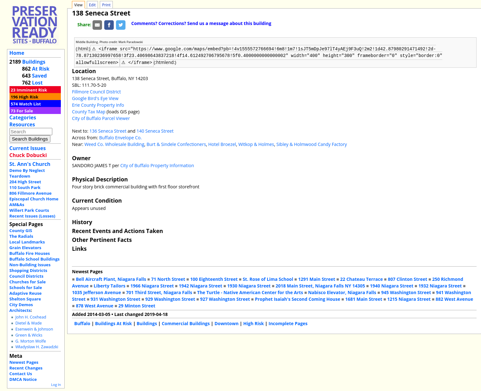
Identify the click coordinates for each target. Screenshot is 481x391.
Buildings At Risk (113, 323)
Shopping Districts (29, 270)
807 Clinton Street (407, 278)
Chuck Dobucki (28, 155)
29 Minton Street (137, 305)
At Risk (40, 68)
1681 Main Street (363, 298)
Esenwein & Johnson (34, 329)
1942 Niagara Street (200, 285)
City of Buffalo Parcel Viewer (101, 118)
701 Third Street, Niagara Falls (159, 292)
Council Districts (26, 276)
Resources (22, 124)
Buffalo (82, 323)
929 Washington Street (170, 298)
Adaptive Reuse (26, 293)
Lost (37, 82)
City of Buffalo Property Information (157, 165)
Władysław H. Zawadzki (36, 347)
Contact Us (21, 373)
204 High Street (25, 182)
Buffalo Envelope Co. (120, 137)
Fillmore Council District (96, 91)
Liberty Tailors (109, 285)
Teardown (20, 176)
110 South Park (25, 187)
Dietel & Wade (28, 323)
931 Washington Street (115, 298)
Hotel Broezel (222, 144)
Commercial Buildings (186, 323)
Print (106, 5)
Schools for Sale (26, 287)
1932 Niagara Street (440, 285)
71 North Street (168, 278)
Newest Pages (24, 362)
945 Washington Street (406, 292)
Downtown (227, 323)
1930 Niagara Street (249, 285)
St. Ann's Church (30, 164)
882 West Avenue (454, 298)
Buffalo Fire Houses (30, 253)
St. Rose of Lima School (268, 278)
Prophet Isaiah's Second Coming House (297, 298)
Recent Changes (26, 368)
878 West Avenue (94, 305)
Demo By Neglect (27, 170)
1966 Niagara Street (152, 285)
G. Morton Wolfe (30, 341)
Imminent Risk (31, 90)
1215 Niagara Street (409, 298)
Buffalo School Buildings (35, 259)
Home (17, 52)
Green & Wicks (28, 335)
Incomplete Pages (288, 323)
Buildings (33, 61)
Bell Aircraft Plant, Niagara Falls (111, 278)
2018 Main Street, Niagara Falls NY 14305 (320, 285)
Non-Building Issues (30, 265)
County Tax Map (88, 111)
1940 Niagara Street (392, 285)
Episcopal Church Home (34, 199)
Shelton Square (25, 299)
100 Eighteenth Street (214, 278)
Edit (92, 5)
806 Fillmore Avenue (31, 193)
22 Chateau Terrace (361, 278)
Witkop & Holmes (256, 144)
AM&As (17, 204)
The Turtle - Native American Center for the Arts (250, 292)
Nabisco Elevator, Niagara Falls (342, 292)
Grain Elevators (26, 247)
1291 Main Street (316, 278)
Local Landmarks (27, 242)
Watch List (30, 104)
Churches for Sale (28, 282)
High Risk (28, 97)
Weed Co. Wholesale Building (114, 144)
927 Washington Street (225, 298)
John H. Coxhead (30, 317)
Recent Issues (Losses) (32, 216)
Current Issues (28, 148)
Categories (23, 117)
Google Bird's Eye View (95, 98)
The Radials (21, 236)
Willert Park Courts (29, 210)
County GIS (21, 230)
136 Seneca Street (107, 130)
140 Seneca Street (155, 130)
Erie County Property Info (98, 104)
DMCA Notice (23, 379)
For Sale (24, 111)
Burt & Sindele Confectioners (176, 144)
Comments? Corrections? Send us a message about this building (201, 23)
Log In (56, 384)
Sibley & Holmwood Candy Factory (311, 144)
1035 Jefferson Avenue (96, 292)
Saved (39, 75)
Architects (20, 310)
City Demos (21, 304)
